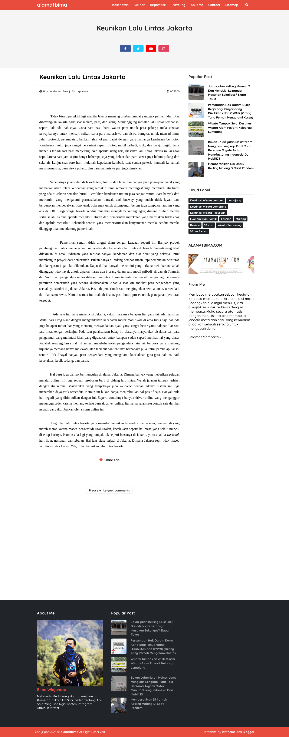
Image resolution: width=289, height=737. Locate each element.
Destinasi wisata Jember (206, 200)
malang (241, 219)
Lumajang (234, 200)
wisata (208, 225)
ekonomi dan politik (203, 219)
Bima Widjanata (51, 689)
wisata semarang (230, 225)
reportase (82, 91)
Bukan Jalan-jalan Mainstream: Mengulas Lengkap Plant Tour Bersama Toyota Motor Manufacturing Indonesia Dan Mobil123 (230, 150)
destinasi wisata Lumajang (208, 206)
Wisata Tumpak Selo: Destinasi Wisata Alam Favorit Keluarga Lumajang (230, 127)
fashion (226, 219)
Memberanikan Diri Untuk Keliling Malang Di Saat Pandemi (231, 166)
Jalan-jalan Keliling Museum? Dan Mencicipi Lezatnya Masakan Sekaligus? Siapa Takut (229, 92)
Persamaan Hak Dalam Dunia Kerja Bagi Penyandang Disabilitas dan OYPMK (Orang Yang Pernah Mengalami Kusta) (230, 111)
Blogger (248, 732)
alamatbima (69, 732)
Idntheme (229, 732)
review (195, 225)
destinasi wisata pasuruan (208, 212)
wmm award (198, 231)
